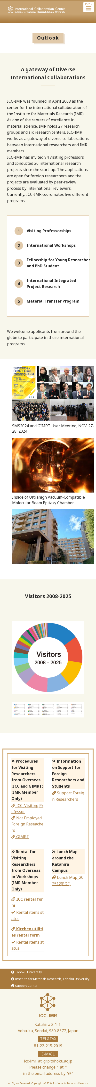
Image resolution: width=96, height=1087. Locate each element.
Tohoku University (26, 972)
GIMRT (20, 836)
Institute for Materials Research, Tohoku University (50, 979)
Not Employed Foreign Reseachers (27, 824)
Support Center (24, 985)
